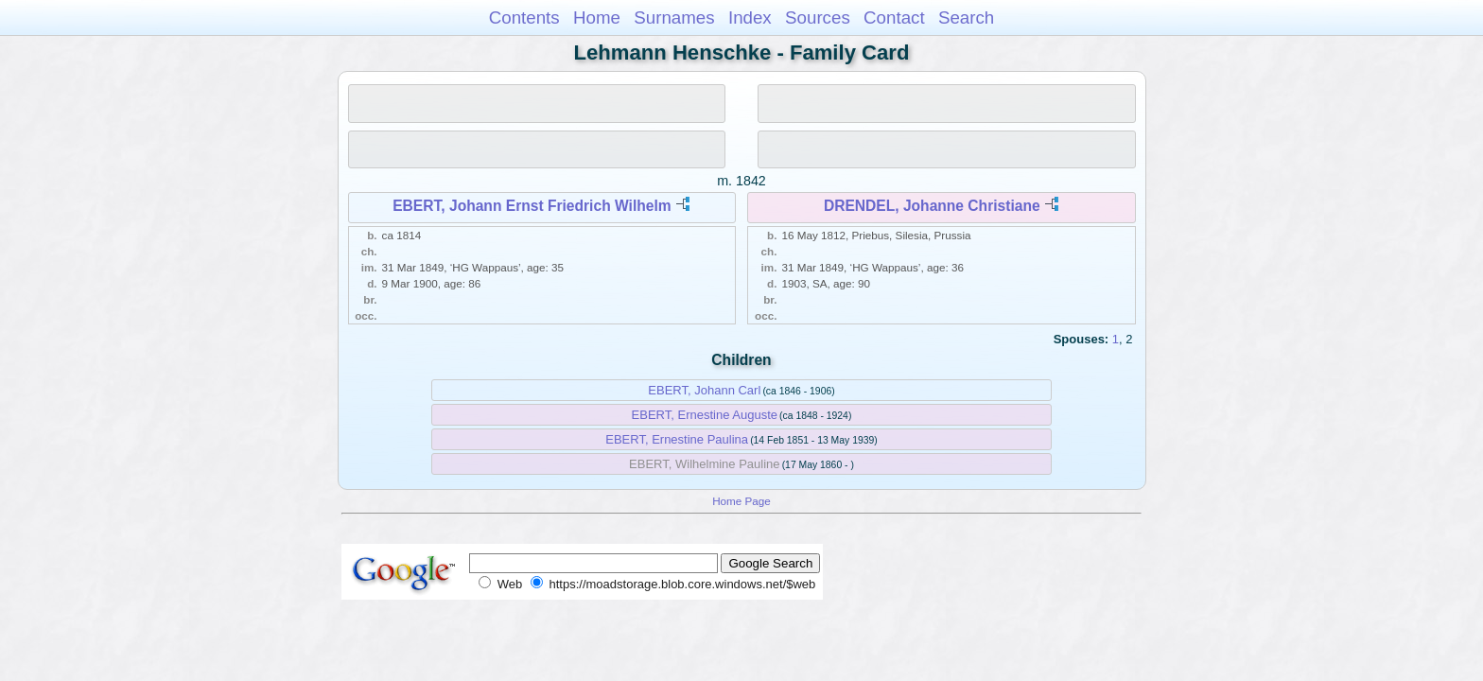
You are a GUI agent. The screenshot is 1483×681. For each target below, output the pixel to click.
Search (966, 17)
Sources (817, 17)
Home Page (741, 501)
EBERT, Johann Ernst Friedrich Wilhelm (532, 206)
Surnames (674, 17)
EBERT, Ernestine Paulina (676, 439)
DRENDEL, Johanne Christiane (932, 206)
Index (750, 17)
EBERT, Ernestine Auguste (704, 415)
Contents (524, 17)
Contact (894, 17)
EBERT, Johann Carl (704, 390)
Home (596, 17)
